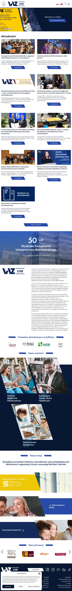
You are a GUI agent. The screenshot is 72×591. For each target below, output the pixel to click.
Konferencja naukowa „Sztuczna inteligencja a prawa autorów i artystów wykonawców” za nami (54, 92)
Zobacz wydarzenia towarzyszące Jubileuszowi (36, 255)
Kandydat (68, 577)
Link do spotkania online (57, 20)
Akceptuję (8, 586)
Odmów (21, 586)
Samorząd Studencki (13, 530)
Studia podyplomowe (65, 579)
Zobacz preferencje (33, 586)
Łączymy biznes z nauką (13, 479)
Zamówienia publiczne (42, 585)
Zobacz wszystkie (36, 225)
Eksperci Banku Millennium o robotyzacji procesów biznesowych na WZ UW (14, 168)
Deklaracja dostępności (64, 585)
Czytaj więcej (18, 67)
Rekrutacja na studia (57, 506)
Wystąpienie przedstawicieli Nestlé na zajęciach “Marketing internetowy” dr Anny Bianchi (17, 57)
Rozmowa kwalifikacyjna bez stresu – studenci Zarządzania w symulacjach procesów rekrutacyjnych (53, 131)
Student (46, 579)
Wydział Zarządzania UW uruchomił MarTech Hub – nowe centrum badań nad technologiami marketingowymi (18, 93)
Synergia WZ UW (66, 581)
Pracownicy (45, 581)
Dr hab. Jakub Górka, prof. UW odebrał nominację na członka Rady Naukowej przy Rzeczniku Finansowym (17, 131)
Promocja (46, 583)
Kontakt (68, 583)
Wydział (46, 577)
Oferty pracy (45, 587)
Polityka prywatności (65, 587)
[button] (39, 573)
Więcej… (65, 330)
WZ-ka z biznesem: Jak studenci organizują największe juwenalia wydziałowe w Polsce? (52, 168)
